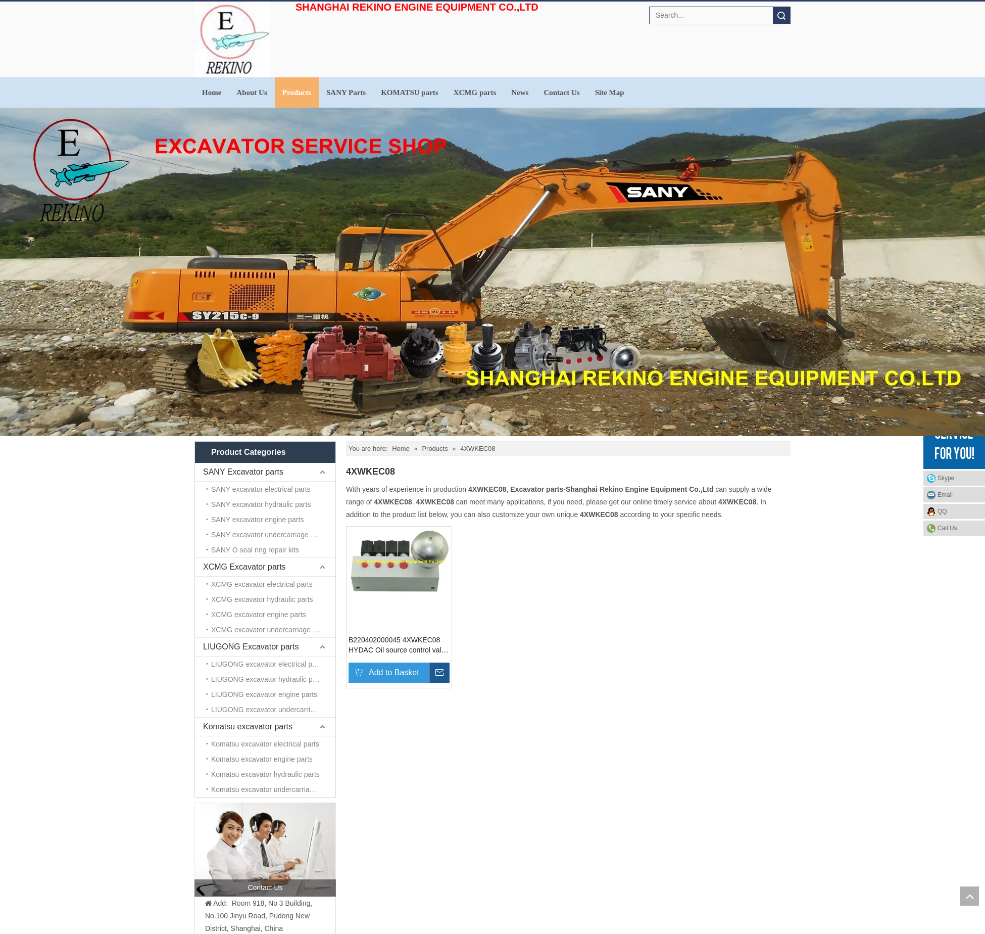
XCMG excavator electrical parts (262, 584)
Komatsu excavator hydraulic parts (265, 774)
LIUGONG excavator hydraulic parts (267, 679)
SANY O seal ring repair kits (255, 550)
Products (296, 92)
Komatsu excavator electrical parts (265, 744)
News (519, 92)
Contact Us (561, 92)
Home (211, 92)
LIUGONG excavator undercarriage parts (273, 710)
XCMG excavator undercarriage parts (269, 630)
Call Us (947, 528)
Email (945, 494)
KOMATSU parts (409, 92)
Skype (946, 478)
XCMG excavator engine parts (258, 615)
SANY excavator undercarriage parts (268, 535)
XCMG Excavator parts (244, 567)
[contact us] (265, 850)
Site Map (609, 92)
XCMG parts (475, 92)
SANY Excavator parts (243, 472)
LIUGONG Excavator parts (251, 646)
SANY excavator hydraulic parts (261, 504)
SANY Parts (346, 92)
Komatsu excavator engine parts (262, 759)
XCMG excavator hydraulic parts (262, 599)
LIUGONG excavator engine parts (264, 694)
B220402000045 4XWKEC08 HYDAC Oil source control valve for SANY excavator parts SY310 (399, 645)
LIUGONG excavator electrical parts (267, 664)
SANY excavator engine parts (257, 520)
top (969, 896)
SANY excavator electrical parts (261, 489)
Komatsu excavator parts (247, 726)
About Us (251, 92)
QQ (942, 511)
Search (781, 15)
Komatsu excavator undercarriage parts (273, 789)
